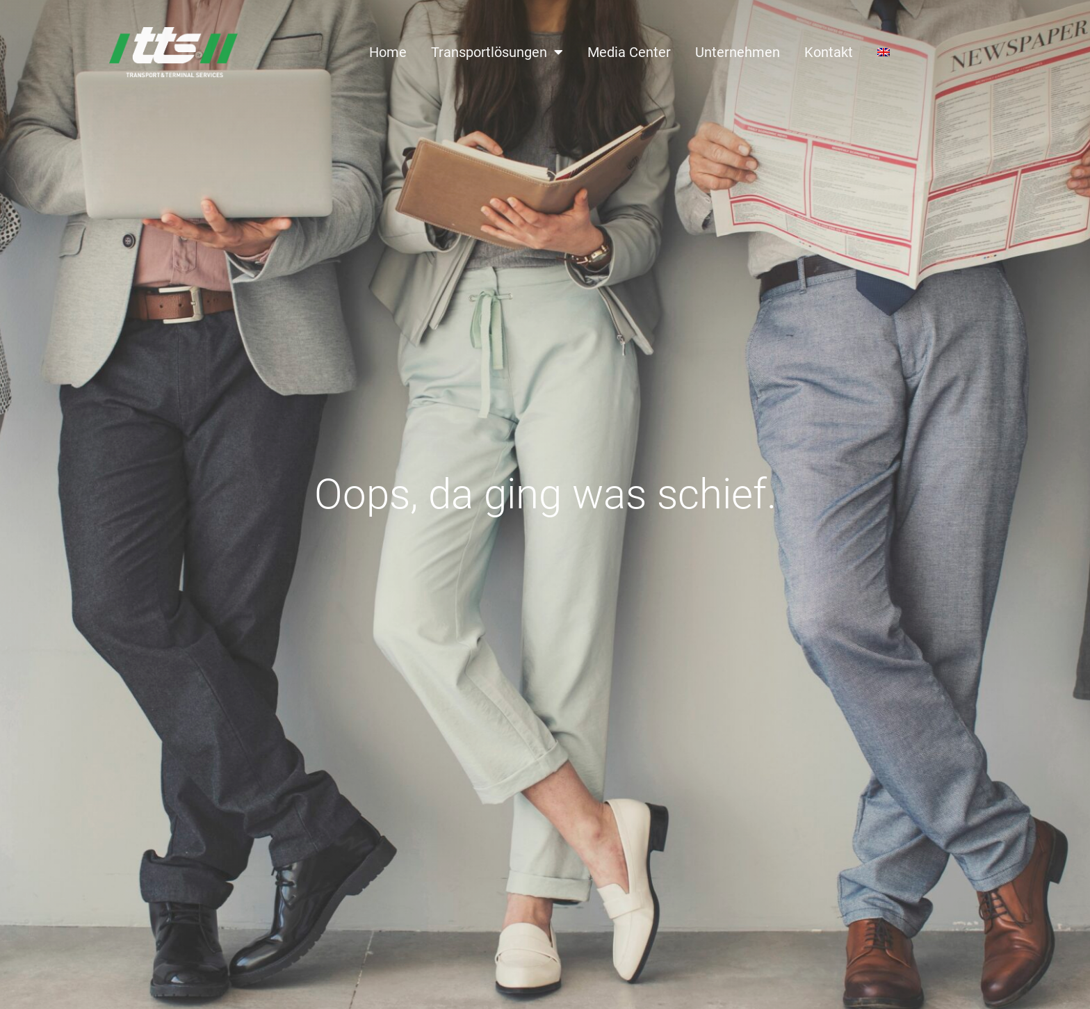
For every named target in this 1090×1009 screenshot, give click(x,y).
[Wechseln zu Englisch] (883, 52)
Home (388, 52)
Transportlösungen (497, 52)
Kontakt (828, 52)
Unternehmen (737, 52)
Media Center (629, 52)
